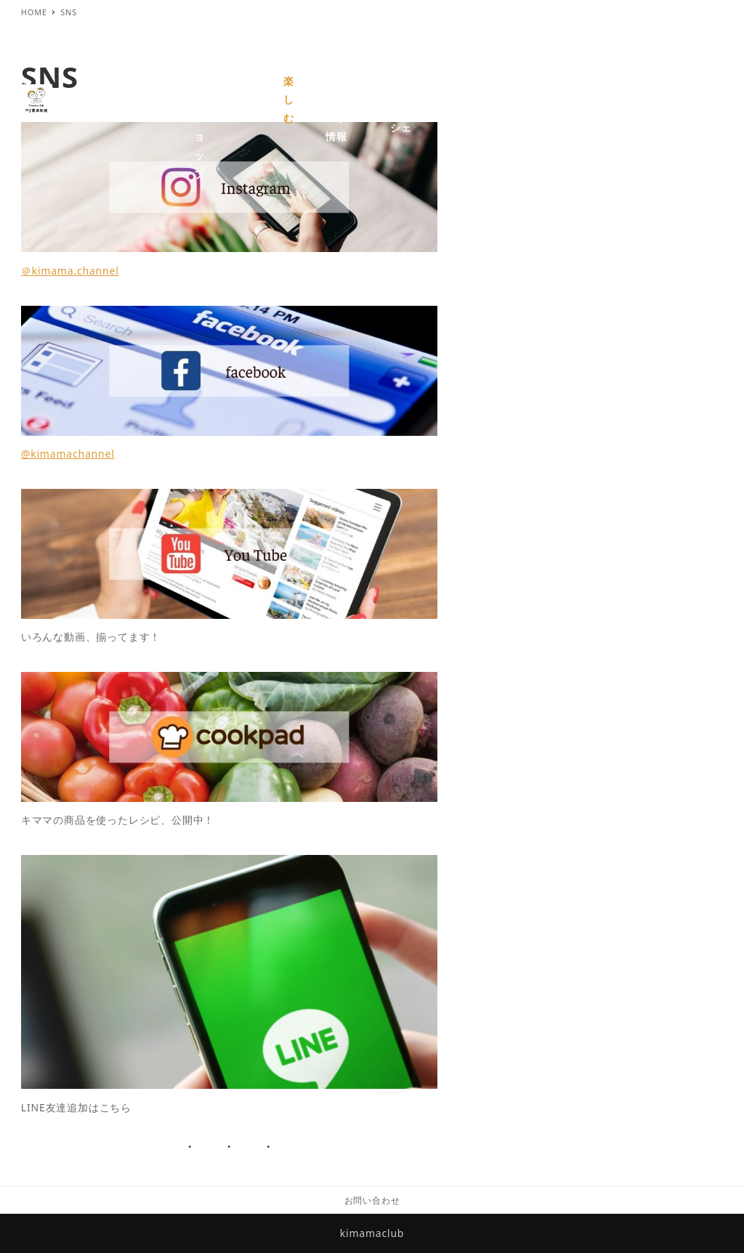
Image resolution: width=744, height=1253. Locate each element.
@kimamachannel (68, 454)
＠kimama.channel (70, 270)
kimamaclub (372, 1233)
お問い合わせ (372, 1200)
